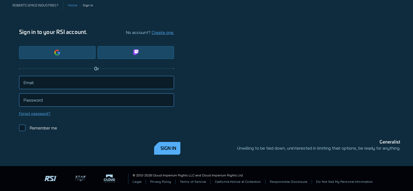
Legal (137, 182)
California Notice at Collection (238, 182)
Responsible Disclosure (289, 182)
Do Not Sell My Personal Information (344, 182)
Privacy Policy (160, 182)
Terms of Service (193, 182)
